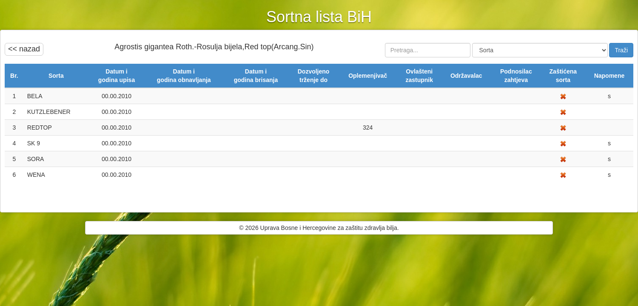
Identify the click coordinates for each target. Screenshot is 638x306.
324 (368, 127)
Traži (621, 50)
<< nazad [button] (24, 49)
